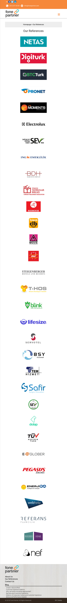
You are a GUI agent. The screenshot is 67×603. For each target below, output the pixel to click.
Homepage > (28, 25)
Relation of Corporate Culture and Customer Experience (23, 595)
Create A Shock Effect (13, 588)
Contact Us (9, 581)
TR (7, 2)
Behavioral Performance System (16, 597)
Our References (38, 25)
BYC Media (58, 600)
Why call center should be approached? (18, 591)
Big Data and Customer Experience (17, 593)
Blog (7, 585)
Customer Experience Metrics (15, 589)
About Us (9, 577)
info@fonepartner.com (31, 6)
